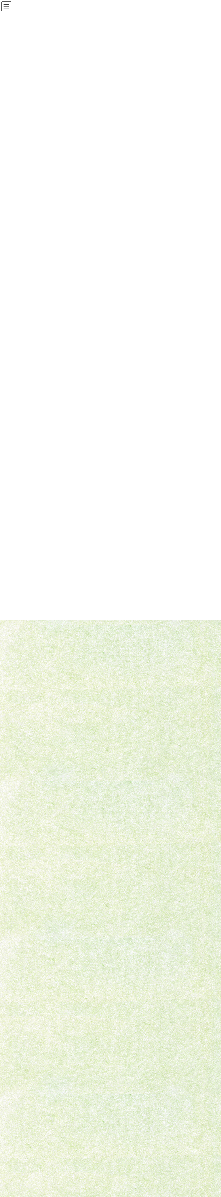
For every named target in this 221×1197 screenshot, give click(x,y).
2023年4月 (23, 906)
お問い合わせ (27, 1095)
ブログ (123, 1146)
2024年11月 (24, 833)
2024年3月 (23, 843)
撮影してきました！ (103, 673)
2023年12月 (24, 853)
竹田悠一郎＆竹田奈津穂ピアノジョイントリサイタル (133, 724)
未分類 (20, 793)
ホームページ (128, 1126)
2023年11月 (24, 864)
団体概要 (125, 1136)
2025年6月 (23, 822)
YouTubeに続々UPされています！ (116, 621)
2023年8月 (23, 884)
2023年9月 (23, 874)
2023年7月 (23, 895)
